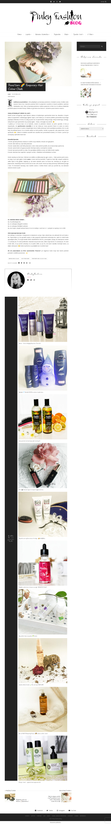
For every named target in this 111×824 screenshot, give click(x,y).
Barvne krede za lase (14, 258)
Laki (44, 816)
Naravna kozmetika (41, 34)
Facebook (51, 1)
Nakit (48, 816)
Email (30, 263)
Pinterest (24, 263)
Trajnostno (57, 34)
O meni (89, 34)
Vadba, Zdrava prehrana (59, 816)
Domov (19, 34)
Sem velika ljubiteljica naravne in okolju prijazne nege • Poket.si (90, 64)
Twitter (54, 1)
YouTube (60, 1)
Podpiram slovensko (91, 57)
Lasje (9, 94)
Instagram (57, 1)
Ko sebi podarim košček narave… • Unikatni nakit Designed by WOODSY (91, 84)
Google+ (27, 263)
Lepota (28, 34)
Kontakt (70, 816)
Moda (66, 34)
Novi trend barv (25, 258)
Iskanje (102, 1)
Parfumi (39, 816)
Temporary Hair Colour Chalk (39, 258)
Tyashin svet (77, 34)
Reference (83, 816)
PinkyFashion (11, 96)
